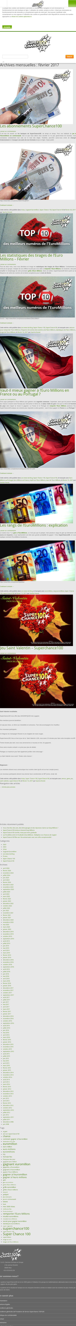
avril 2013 (6, 1101)
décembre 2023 (8, 885)
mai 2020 (6, 925)
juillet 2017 (6, 1000)
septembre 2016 (8, 1023)
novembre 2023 (8, 887)
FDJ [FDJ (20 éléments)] (4, 1154)
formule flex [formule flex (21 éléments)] (7, 1157)
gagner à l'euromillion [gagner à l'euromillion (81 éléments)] (15, 1174)
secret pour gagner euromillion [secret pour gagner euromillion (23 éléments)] (15, 1221)
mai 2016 (6, 1033)
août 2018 (6, 969)
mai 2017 (6, 1004)
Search (69, 57)
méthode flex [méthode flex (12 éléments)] (7, 1209)
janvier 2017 (7, 1014)
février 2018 (7, 983)
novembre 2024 (8, 873)
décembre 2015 (8, 1044)
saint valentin (4, 781)
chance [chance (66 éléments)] (6, 1136)
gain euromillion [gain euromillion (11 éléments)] (8, 1182)
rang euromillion (58, 591)
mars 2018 (6, 981)
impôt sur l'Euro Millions (37, 480)
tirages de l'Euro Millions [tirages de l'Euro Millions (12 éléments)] (10, 1242)
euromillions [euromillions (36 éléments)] (9, 1151)
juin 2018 (6, 974)
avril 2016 (6, 1035)
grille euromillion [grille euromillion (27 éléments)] (9, 1187)
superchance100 (8, 593)
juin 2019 (6, 946)
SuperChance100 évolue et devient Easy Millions (18, 830)
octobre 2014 (7, 1077)
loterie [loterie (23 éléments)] (5, 1201)
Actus (23, 210)
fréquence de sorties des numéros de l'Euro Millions (38, 330)
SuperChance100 (57, 210)
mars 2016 (6, 1037)
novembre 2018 (8, 962)
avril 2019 (6, 950)
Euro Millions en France (21, 480)
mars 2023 (6, 896)
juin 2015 (6, 1058)
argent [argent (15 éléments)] (5, 1131)
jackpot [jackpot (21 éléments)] (6, 1194)
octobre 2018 (7, 965)
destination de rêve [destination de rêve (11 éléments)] (9, 1141)
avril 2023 (6, 894)
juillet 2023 (6, 892)
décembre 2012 (8, 1105)
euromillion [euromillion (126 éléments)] (10, 1144)
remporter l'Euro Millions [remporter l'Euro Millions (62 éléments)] (16, 1213)
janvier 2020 (7, 929)
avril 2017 (6, 1007)
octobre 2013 (7, 1096)
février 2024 (7, 882)
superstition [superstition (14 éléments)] (7, 1237)
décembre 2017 (8, 988)
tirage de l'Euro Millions (7, 332)
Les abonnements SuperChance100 (31, 125)
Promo (5, 856)
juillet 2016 (6, 1028)
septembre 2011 (8, 1117)
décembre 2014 (8, 1073)
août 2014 (6, 1080)
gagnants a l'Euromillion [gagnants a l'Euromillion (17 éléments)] (11, 1167)
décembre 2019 (8, 932)
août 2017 (6, 997)
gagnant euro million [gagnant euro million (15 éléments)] (10, 1162)
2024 (4, 847)
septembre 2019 (8, 939)
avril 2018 (6, 979)
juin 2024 (6, 878)
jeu (72, 779)
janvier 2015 (7, 1070)
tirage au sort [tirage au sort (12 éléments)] (7, 1239)
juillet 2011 (6, 1120)
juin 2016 (6, 1030)
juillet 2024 (6, 875)
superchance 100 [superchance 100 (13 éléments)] (8, 1231)
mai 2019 (6, 948)
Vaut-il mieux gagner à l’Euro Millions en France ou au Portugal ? (34, 392)
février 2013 (7, 1103)
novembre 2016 (8, 1019)
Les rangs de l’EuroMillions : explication (34, 525)
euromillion (48, 591)
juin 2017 (6, 1002)
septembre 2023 (8, 889)
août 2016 (6, 1026)
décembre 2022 (8, 903)
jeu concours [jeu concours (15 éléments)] (7, 1197)
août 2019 (6, 941)
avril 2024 (6, 880)
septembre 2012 (8, 1110)
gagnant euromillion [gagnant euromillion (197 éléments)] (16, 1164)
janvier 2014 (7, 1089)
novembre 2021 (8, 913)
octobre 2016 (7, 1021)
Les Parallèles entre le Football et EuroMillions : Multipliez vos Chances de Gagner (30, 835)
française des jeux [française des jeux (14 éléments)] (9, 1159)
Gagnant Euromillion (32, 210)
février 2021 (7, 915)
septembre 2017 (8, 995)
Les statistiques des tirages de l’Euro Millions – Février (31, 257)
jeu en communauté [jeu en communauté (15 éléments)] (9, 1199)
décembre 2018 (8, 960)
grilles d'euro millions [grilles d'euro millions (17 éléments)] (10, 1190)
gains (68, 779)
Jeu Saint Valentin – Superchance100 (31, 647)
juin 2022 (6, 911)
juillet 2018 (6, 972)
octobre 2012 (7, 1108)
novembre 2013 (8, 1094)
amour (64, 779)
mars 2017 (6, 1009)
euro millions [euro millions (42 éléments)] (9, 1149)
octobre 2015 (7, 1049)
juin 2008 (6, 1124)
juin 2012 (6, 1115)
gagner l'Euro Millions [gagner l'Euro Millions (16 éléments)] (10, 1172)
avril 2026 (6, 868)
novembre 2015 (8, 1047)
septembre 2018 (8, 967)
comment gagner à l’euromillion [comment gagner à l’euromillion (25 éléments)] (15, 1139)
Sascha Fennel (7, 212)
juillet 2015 (6, 1056)
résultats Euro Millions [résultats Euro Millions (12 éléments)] (10, 1219)
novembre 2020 (8, 922)
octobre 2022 (7, 906)
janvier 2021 (7, 918)
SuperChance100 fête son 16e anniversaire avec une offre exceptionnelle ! (27, 837)
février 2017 (7, 1011)
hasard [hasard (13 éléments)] (5, 1192)
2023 (4, 845)
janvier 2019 (7, 957)
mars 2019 (6, 953)
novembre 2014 (8, 1075)
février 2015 (7, 1068)
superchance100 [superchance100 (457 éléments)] (16, 1228)
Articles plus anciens (7, 787)
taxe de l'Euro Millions (53, 480)
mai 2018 (6, 976)
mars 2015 (6, 1066)
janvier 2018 (7, 986)
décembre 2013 (8, 1091)
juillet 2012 (6, 1112)
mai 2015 (6, 1061)
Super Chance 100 (46, 210)
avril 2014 (6, 1082)
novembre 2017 (8, 990)
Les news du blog (27, 328)
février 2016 (7, 1040)
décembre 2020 (8, 920)
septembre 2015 (8, 1051)
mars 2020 (6, 927)
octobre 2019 (7, 936)
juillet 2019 (6, 943)
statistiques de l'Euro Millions (65, 330)
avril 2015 (6, 1063)
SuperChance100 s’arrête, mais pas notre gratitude (20, 833)
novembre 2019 (8, 934)
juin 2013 (6, 1098)
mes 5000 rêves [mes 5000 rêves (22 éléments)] (9, 1206)
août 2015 (6, 1054)
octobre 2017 (7, 993)
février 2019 (7, 955)
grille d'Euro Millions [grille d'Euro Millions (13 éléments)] (9, 1185)
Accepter (7, 27)
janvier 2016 (7, 1042)
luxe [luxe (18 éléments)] (4, 1204)
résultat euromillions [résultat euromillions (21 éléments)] (10, 1216)
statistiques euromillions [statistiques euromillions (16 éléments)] (11, 1224)
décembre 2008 (8, 1122)
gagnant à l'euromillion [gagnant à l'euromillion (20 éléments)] (11, 1170)
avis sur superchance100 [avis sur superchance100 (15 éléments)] (11, 1134)
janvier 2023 (7, 901)
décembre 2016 (8, 1016)
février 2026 (7, 871)
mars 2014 (6, 1084)
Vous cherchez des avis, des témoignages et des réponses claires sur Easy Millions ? (30, 828)
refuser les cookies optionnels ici (21, 16)
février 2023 (7, 899)
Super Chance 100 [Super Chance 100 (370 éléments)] (17, 1234)
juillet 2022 (6, 908)
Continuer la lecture (7, 205)
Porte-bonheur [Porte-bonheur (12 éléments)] (8, 1211)
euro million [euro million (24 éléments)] (7, 1147)
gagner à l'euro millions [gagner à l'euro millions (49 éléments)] (15, 1177)
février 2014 (7, 1087)
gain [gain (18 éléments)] (4, 1180)
